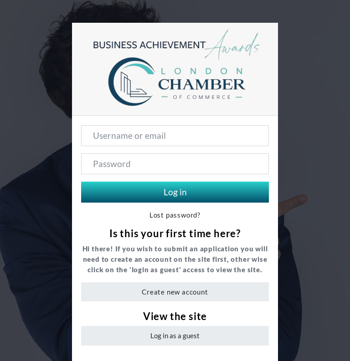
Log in (175, 192)
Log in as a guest (175, 335)
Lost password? (175, 215)
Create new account (175, 292)
